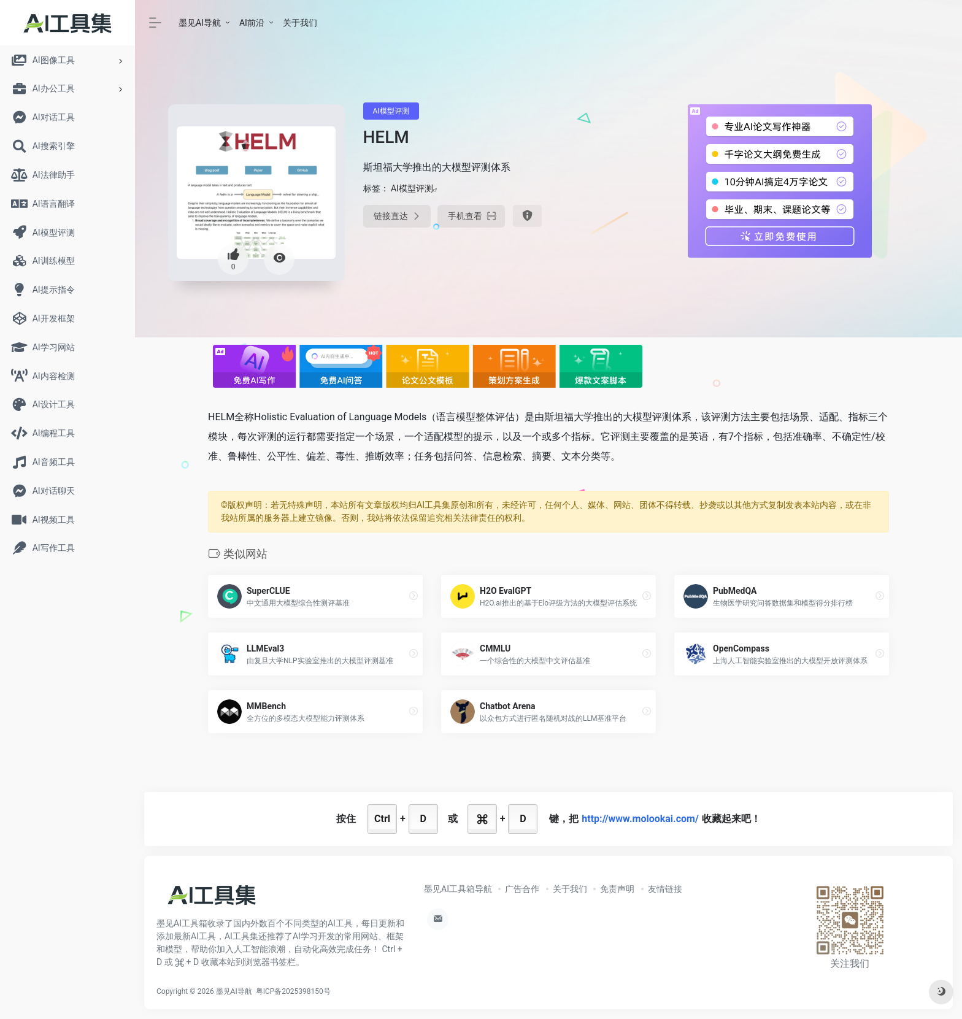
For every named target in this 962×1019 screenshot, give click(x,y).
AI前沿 (251, 23)
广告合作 (522, 889)
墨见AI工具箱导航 (458, 889)
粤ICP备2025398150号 (293, 991)
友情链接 (665, 889)
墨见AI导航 (200, 23)
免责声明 (617, 889)
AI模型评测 (391, 111)
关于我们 (300, 23)
